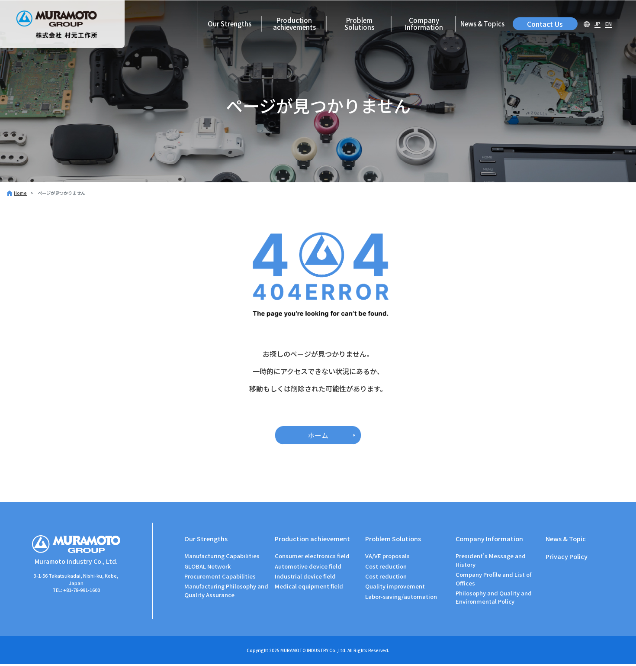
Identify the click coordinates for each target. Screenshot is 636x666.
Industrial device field (305, 578)
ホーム (318, 435)
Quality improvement (395, 588)
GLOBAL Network (207, 567)
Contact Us (545, 24)
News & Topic (566, 538)
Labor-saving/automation (401, 598)
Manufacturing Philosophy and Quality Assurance (226, 592)
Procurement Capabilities (220, 578)
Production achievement (313, 538)
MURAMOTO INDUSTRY (304, 652)
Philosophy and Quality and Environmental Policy (494, 599)
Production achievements (294, 24)
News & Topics (482, 23)
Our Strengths (229, 23)
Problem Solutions (359, 24)
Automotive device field (308, 567)
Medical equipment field (309, 588)
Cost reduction (386, 567)
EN (608, 23)
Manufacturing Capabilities (222, 557)
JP (597, 23)
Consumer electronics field (312, 557)
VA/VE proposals (387, 557)
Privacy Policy (567, 558)
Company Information (424, 24)
